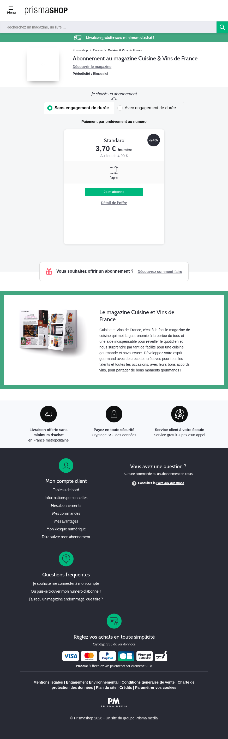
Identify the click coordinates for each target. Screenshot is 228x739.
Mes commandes (66, 514)
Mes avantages (66, 522)
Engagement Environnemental (92, 682)
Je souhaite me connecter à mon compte (66, 584)
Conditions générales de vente (148, 682)
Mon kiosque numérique (66, 529)
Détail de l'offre (114, 203)
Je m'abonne (114, 192)
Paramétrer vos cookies (155, 687)
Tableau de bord (66, 490)
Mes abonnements (66, 506)
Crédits (125, 687)
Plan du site (106, 687)
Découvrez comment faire (160, 272)
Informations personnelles (66, 498)
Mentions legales (48, 682)
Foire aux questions (170, 483)
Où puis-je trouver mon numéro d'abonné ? (66, 592)
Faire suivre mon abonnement (66, 537)
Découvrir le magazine (92, 67)
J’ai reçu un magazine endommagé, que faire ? (66, 599)
